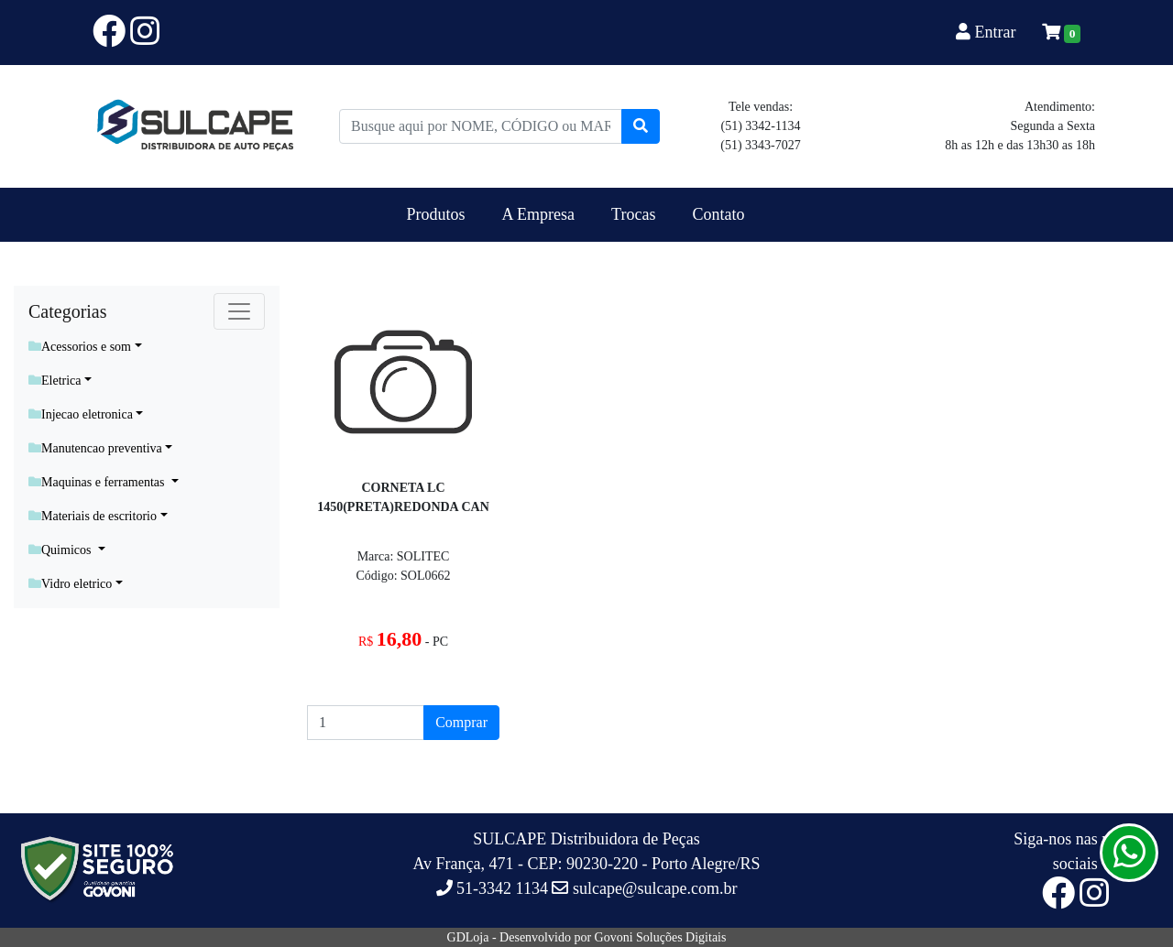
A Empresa (538, 214)
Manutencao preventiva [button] (95, 448)
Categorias (67, 311)
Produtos (436, 214)
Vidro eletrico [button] (70, 584)
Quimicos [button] (61, 550)
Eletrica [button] (55, 380)
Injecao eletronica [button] (80, 414)
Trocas (633, 214)
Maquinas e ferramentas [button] (98, 482)
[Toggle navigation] (239, 311)
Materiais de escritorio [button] (92, 516)
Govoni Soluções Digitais (661, 937)
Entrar (988, 32)
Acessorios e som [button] (79, 347)
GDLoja (468, 937)
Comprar (461, 722)
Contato (718, 214)
